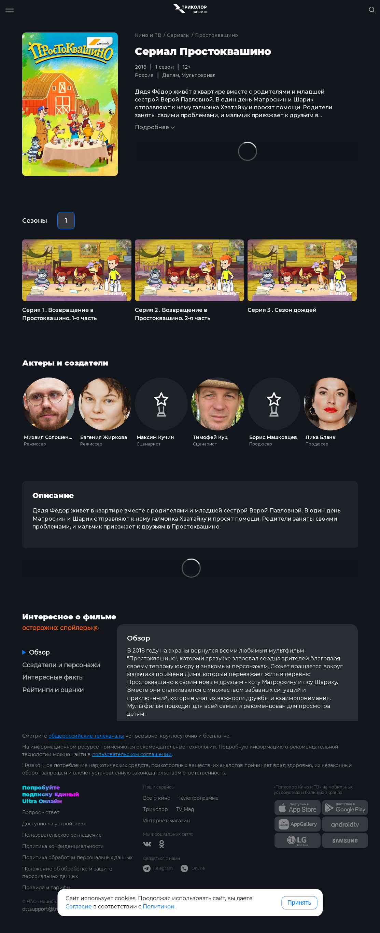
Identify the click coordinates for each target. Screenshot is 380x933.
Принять (299, 902)
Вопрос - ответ (40, 812)
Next (368, 410)
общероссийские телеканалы (86, 736)
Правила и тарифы (46, 887)
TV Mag (185, 809)
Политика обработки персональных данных (77, 857)
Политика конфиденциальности (63, 846)
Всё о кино (156, 798)
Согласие (79, 906)
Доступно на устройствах (54, 824)
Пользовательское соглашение (62, 835)
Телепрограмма (199, 798)
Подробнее (152, 127)
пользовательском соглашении (132, 754)
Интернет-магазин (166, 821)
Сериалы (178, 35)
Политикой (158, 906)
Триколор (155, 809)
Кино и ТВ (148, 35)
